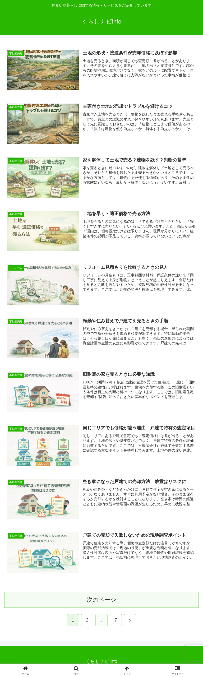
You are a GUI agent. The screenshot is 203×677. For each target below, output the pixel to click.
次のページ (102, 599)
